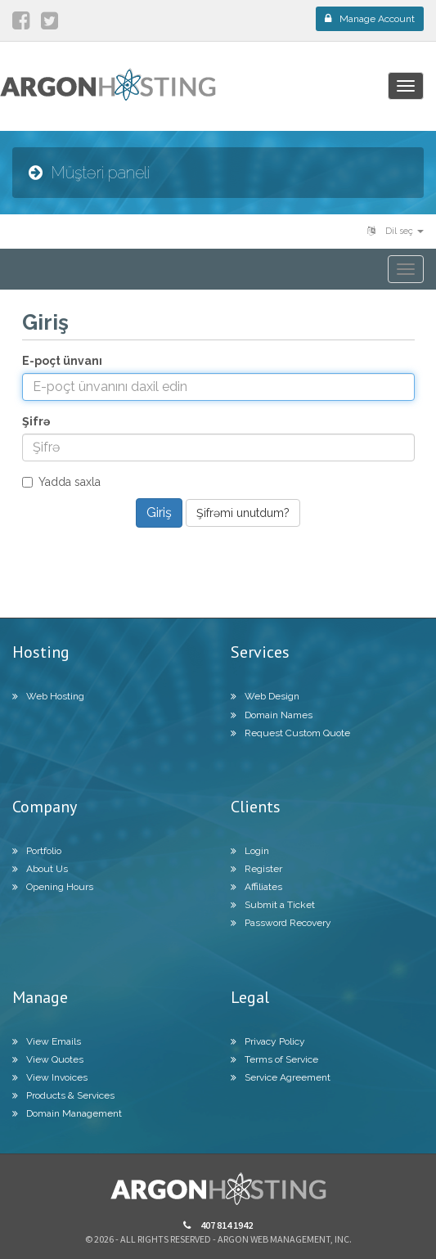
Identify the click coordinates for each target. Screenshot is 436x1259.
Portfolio (36, 851)
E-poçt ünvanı (62, 360)
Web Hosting (48, 696)
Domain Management (67, 1113)
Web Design (265, 696)
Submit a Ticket (273, 905)
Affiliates (256, 887)
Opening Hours (52, 887)
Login (250, 851)
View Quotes (47, 1059)
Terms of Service (274, 1059)
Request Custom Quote (290, 733)
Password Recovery (281, 923)
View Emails (46, 1041)
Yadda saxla (61, 481)
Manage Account (370, 19)
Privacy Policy (268, 1041)
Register (256, 869)
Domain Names (271, 715)
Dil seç (395, 231)
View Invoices (50, 1077)
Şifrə (36, 421)
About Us (40, 869)
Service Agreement (280, 1077)
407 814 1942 (218, 1225)
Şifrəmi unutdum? (243, 512)
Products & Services (63, 1095)
